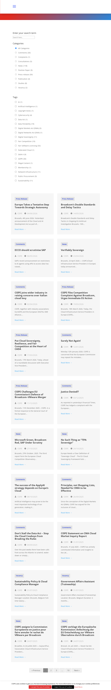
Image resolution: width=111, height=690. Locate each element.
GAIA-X (22, 154)
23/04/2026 (77, 256)
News (22, 65)
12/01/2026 (77, 347)
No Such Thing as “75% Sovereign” (73, 441)
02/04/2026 (30, 304)
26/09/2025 (77, 496)
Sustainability (25, 180)
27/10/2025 (30, 448)
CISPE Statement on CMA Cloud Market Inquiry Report (78, 535)
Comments (24, 52)
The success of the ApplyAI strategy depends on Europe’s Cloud (31, 488)
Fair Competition (26, 141)
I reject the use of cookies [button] (63, 687)
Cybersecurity (25, 115)
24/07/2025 (30, 641)
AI (20, 102)
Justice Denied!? (70, 391)
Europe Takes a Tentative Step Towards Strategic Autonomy (32, 206)
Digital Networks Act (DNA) (30, 132)
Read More (78, 687)
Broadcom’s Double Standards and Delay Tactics (78, 206)
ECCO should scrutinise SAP (30, 250)
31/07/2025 (77, 542)
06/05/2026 (30, 256)
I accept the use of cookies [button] (40, 687)
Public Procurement (27, 176)
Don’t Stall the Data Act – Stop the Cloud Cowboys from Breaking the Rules (32, 536)
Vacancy (22, 87)
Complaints (24, 57)
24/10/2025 (77, 448)
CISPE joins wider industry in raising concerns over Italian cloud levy (31, 295)
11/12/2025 (30, 403)
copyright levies (25, 110)
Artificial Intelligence (27, 106)
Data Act (22, 119)
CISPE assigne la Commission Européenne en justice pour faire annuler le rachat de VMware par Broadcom (31, 631)
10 (68, 670)
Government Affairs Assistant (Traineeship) (78, 583)
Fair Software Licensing (29, 145)
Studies (22, 83)
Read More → (20, 229)
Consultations (25, 61)
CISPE (18, 213)
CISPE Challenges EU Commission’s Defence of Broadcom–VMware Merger (30, 394)
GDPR (22, 158)
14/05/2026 (77, 213)
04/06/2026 (30, 213)
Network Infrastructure (29, 172)
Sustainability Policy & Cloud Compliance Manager (31, 583)
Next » (76, 670)
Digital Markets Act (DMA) (29, 128)
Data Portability (26, 124)
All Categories (23, 48)
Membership (24, 167)
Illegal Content (25, 163)
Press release (25, 74)
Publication (24, 79)
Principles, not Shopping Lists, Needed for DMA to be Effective (78, 488)
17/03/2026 (30, 355)
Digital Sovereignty (27, 137)
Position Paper (25, 70)
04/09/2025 (30, 545)
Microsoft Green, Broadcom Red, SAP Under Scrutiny (30, 441)
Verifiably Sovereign (72, 250)
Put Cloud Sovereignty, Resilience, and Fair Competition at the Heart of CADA (30, 345)
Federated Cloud (26, 150)
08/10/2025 (30, 496)
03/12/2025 (77, 398)
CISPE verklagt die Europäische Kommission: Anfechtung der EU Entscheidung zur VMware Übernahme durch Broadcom (78, 631)
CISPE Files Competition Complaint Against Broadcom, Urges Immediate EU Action (78, 295)
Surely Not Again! (71, 340)
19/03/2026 (77, 304)
